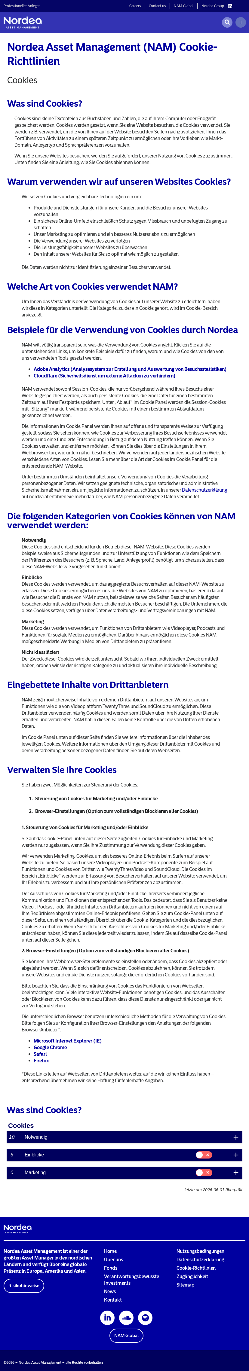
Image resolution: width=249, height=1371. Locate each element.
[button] (24, 1286)
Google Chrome (50, 1047)
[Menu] (240, 22)
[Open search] (227, 22)
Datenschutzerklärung (204, 490)
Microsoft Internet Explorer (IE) (68, 1041)
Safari (40, 1054)
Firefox (41, 1061)
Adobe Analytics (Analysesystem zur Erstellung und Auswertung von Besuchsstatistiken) (130, 369)
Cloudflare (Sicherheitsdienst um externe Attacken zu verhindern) (105, 376)
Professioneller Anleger (22, 6)
